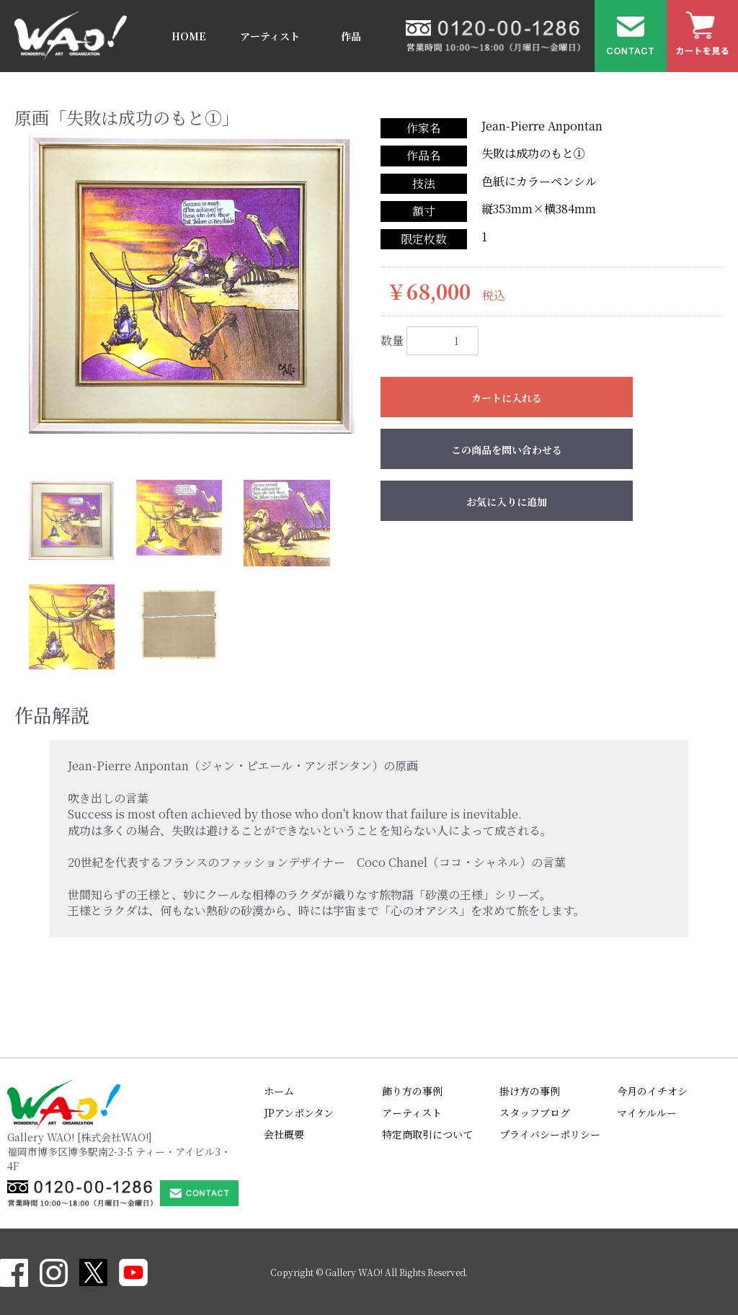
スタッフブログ (534, 1112)
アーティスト (270, 36)
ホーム (279, 1091)
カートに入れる (506, 398)
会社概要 (284, 1134)
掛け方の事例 (529, 1091)
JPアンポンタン (299, 1112)
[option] (192, 283)
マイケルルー (647, 1112)
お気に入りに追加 (506, 501)
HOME (189, 36)
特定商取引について (427, 1134)
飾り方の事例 (412, 1091)
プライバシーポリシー (549, 1134)
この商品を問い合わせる (506, 449)
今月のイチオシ (652, 1091)
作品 (351, 36)
